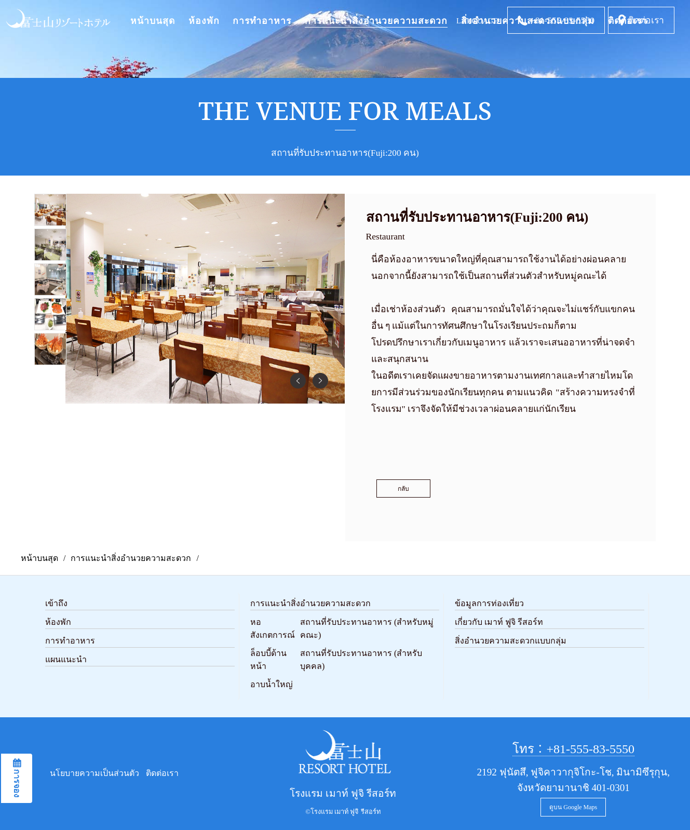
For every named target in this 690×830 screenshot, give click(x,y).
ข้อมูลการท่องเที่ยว (489, 603)
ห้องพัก (204, 20)
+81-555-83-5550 (562, 20)
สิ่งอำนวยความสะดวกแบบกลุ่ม (510, 640)
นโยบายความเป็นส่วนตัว (94, 773)
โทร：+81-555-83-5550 (573, 749)
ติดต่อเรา (646, 20)
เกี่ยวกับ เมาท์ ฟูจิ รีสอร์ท (499, 622)
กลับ (403, 488)
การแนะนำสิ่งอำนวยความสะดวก (376, 20)
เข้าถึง (56, 603)
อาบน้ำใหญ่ (271, 684)
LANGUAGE (477, 21)
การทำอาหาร (262, 20)
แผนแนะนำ (66, 659)
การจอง (16, 782)
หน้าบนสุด (152, 20)
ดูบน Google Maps (573, 807)
